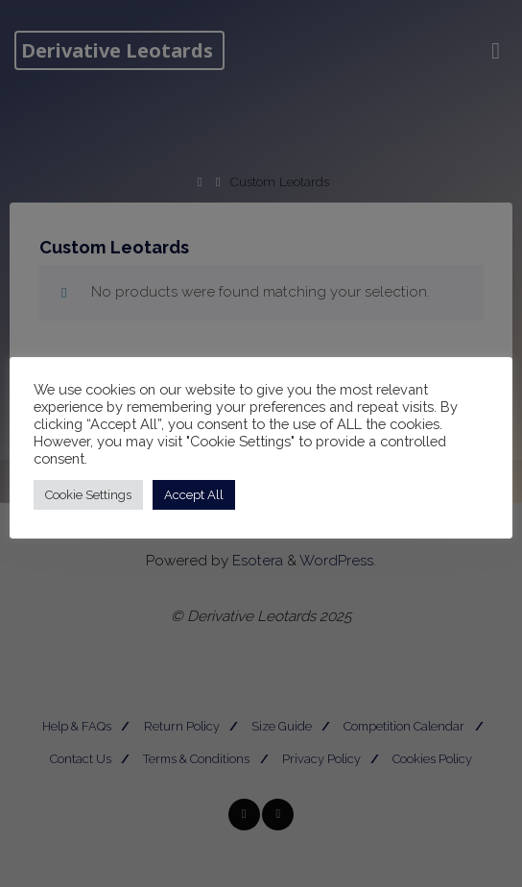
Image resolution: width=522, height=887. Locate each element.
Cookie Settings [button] (88, 495)
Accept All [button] (194, 495)
